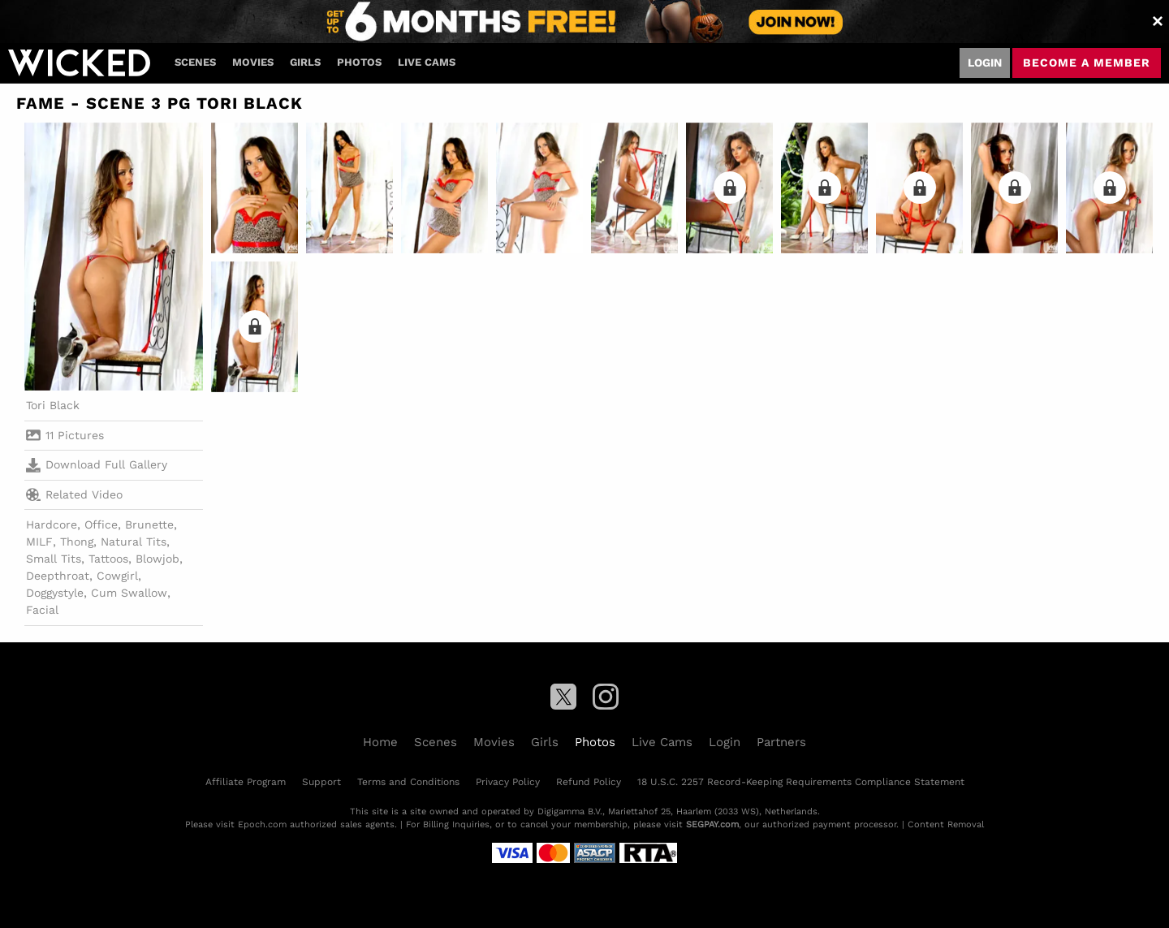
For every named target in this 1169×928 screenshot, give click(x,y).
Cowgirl (117, 575)
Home (380, 742)
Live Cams (426, 62)
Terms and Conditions (408, 782)
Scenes (195, 62)
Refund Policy (588, 782)
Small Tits (53, 558)
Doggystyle (55, 592)
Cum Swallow (129, 592)
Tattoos (108, 558)
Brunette (149, 524)
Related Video (74, 494)
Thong (76, 541)
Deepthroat (57, 575)
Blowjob (157, 558)
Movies (253, 62)
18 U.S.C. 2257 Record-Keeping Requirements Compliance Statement (800, 782)
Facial (42, 609)
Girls (305, 62)
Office (101, 524)
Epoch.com (262, 824)
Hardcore (51, 524)
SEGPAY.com (712, 824)
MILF (39, 541)
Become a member (1086, 62)
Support (321, 782)
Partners (781, 742)
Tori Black (53, 405)
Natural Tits (133, 541)
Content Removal (946, 824)
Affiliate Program (245, 782)
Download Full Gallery (96, 465)
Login (985, 62)
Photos (359, 62)
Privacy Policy (508, 782)
